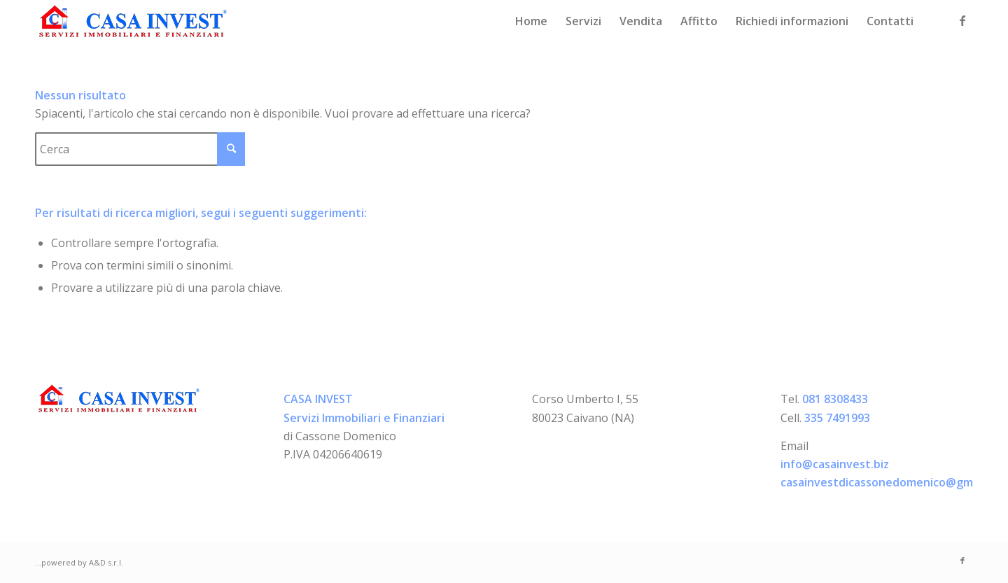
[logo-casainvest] (133, 21)
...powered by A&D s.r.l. (79, 562)
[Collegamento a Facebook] (962, 20)
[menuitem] (531, 21)
